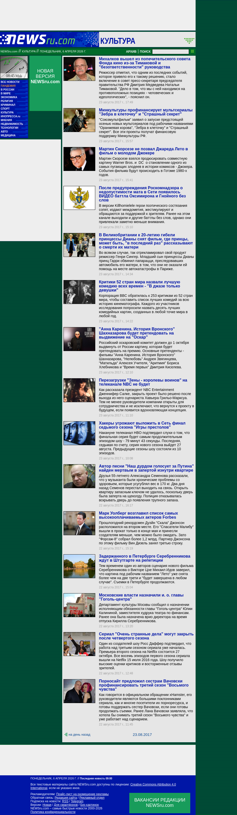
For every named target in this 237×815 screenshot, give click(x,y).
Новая (46, 805)
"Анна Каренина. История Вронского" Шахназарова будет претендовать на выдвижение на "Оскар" (137, 333)
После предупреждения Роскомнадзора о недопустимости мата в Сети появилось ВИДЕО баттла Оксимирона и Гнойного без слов (142, 194)
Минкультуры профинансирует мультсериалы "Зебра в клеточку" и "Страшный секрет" (146, 112)
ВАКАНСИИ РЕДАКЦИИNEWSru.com (159, 802)
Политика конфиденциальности (52, 812)
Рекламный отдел (92, 797)
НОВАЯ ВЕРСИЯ (45, 76)
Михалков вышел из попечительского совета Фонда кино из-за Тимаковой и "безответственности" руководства (144, 63)
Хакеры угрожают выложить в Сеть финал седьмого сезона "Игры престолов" (142, 425)
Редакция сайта (66, 797)
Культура (117, 41)
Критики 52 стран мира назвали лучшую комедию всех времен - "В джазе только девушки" (139, 286)
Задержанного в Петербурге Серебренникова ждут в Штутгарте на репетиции (144, 558)
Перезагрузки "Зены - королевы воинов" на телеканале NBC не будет (143, 382)
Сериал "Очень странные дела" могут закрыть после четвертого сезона (146, 636)
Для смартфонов (66, 805)
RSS (65, 801)
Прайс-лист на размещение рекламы (82, 794)
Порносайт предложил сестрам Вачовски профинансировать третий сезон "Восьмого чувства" (143, 685)
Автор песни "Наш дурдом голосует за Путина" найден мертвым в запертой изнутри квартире (146, 468)
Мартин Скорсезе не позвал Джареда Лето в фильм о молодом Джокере (143, 151)
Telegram (77, 801)
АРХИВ (131, 51)
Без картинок (89, 805)
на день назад (79, 734)
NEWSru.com (9, 51)
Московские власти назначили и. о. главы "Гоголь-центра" (141, 597)
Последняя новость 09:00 (96, 778)
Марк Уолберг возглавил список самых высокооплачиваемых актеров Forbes (138, 515)
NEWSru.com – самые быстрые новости (58, 808)
